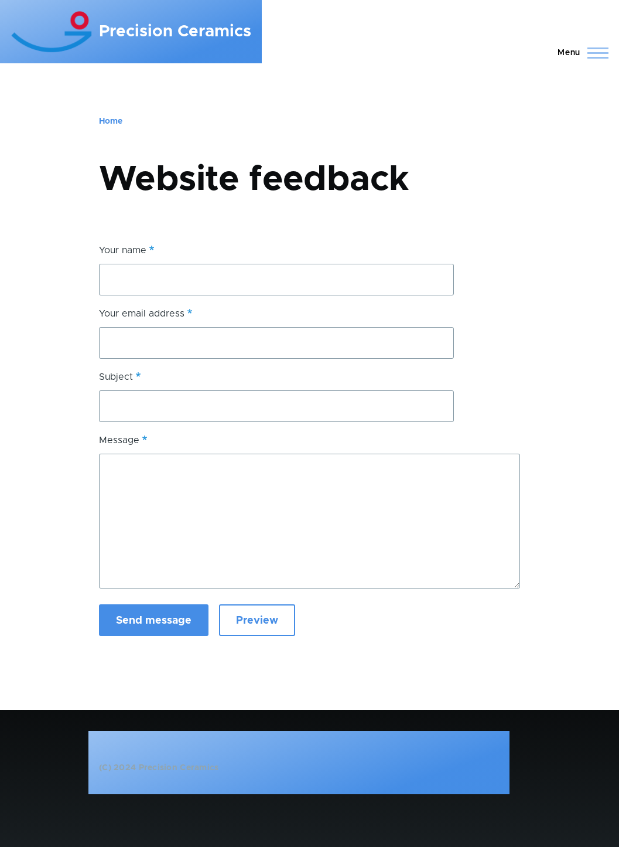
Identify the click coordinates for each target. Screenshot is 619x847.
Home (110, 121)
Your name (122, 250)
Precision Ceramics (175, 31)
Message (119, 440)
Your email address (141, 313)
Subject (116, 377)
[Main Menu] (579, 52)
